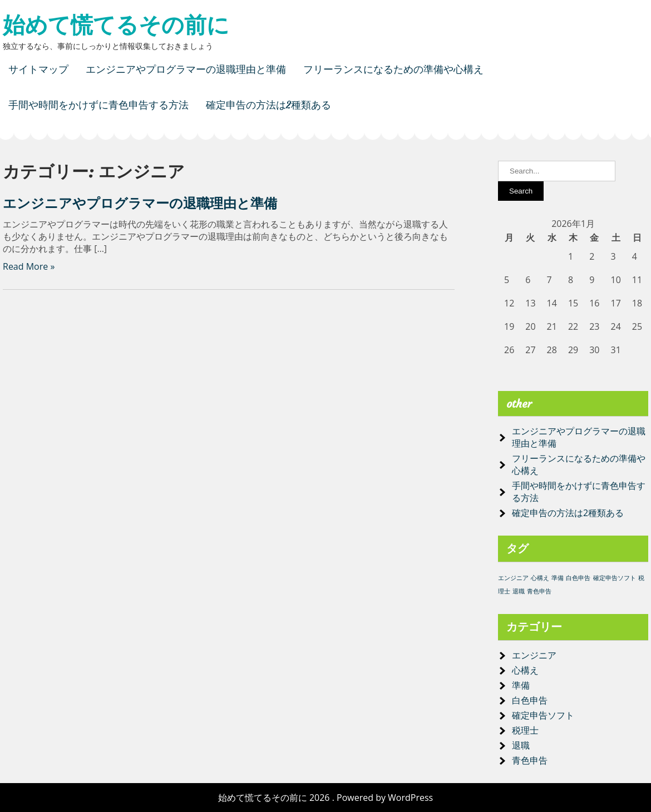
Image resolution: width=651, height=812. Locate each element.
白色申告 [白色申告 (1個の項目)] (578, 578)
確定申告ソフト (543, 715)
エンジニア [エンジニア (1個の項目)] (513, 578)
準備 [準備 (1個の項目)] (557, 578)
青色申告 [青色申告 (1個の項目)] (539, 591)
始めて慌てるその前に (116, 25)
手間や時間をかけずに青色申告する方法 (98, 104)
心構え (525, 670)
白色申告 (530, 700)
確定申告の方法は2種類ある (268, 104)
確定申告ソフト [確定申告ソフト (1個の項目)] (614, 578)
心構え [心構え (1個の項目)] (540, 578)
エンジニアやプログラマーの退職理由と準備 (186, 69)
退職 (521, 745)
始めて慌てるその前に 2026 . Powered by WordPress (325, 797)
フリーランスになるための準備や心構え (393, 69)
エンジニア (534, 655)
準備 (521, 685)
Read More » (29, 266)
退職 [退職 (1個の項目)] (518, 591)
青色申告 (530, 760)
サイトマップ (38, 69)
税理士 (525, 730)
